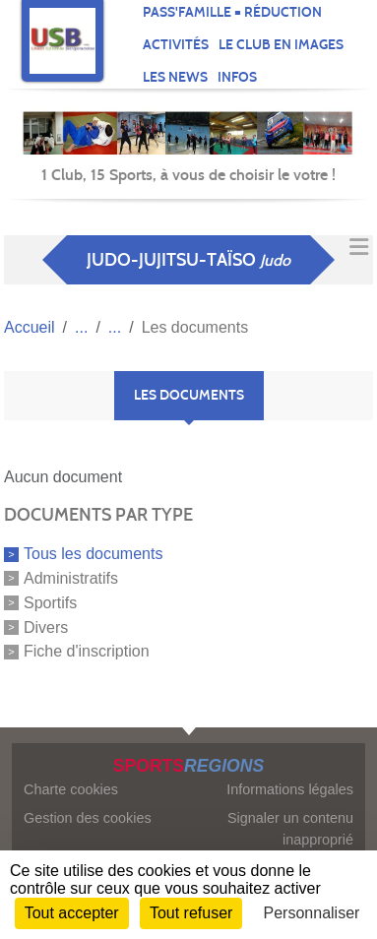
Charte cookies (71, 789)
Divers (46, 626)
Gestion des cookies (88, 818)
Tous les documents (93, 553)
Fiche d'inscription (87, 651)
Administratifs (71, 578)
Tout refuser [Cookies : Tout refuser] (191, 913)
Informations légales (289, 789)
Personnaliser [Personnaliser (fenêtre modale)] (312, 913)
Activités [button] (176, 44)
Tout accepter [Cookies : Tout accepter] (72, 913)
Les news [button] (175, 77)
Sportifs (50, 603)
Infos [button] (237, 77)
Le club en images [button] (281, 44)
